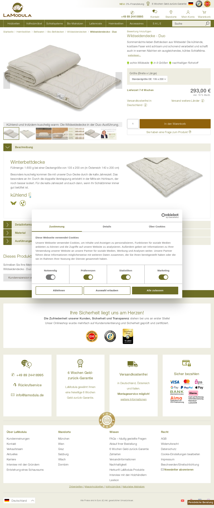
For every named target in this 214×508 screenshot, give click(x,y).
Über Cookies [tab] (157, 226)
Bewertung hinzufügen (139, 31)
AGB (164, 438)
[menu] (85, 23)
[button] (132, 4)
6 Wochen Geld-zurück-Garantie (129, 448)
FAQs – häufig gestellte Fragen (128, 438)
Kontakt (11, 443)
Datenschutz (168, 448)
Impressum (168, 459)
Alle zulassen (155, 290)
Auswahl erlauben (107, 290)
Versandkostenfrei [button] (133, 374)
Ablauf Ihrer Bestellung (123, 443)
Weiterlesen (133, 55)
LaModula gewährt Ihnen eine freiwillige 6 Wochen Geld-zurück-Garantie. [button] (80, 392)
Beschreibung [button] (24, 147)
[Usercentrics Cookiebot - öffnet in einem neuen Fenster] (164, 215)
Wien (61, 443)
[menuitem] (13, 23)
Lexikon (114, 480)
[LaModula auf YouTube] (182, 500)
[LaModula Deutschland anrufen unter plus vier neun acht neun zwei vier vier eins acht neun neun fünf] (132, 13)
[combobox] (191, 24)
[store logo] (17, 10)
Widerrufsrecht (170, 443)
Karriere (11, 459)
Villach (62, 459)
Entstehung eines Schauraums (25, 469)
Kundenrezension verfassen (25, 277)
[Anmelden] (188, 13)
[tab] (107, 147)
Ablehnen (59, 290)
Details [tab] (107, 226)
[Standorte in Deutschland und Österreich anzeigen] (171, 13)
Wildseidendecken (77, 31)
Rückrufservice (27, 385)
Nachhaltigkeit (118, 464)
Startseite (8, 31)
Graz (61, 448)
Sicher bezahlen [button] (186, 374)
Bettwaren (39, 31)
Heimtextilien (23, 31)
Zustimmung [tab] (57, 226)
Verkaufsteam (15, 448)
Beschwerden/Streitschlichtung (180, 464)
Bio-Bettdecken (55, 31)
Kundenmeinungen (18, 438)
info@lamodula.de (27, 395)
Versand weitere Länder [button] (185, 100)
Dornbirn (63, 464)
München (64, 438)
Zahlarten (115, 454)
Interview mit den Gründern (23, 464)
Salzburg (63, 454)
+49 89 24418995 (27, 375)
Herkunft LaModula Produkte (127, 469)
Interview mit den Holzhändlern (128, 474)
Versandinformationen (123, 459)
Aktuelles (12, 454)
